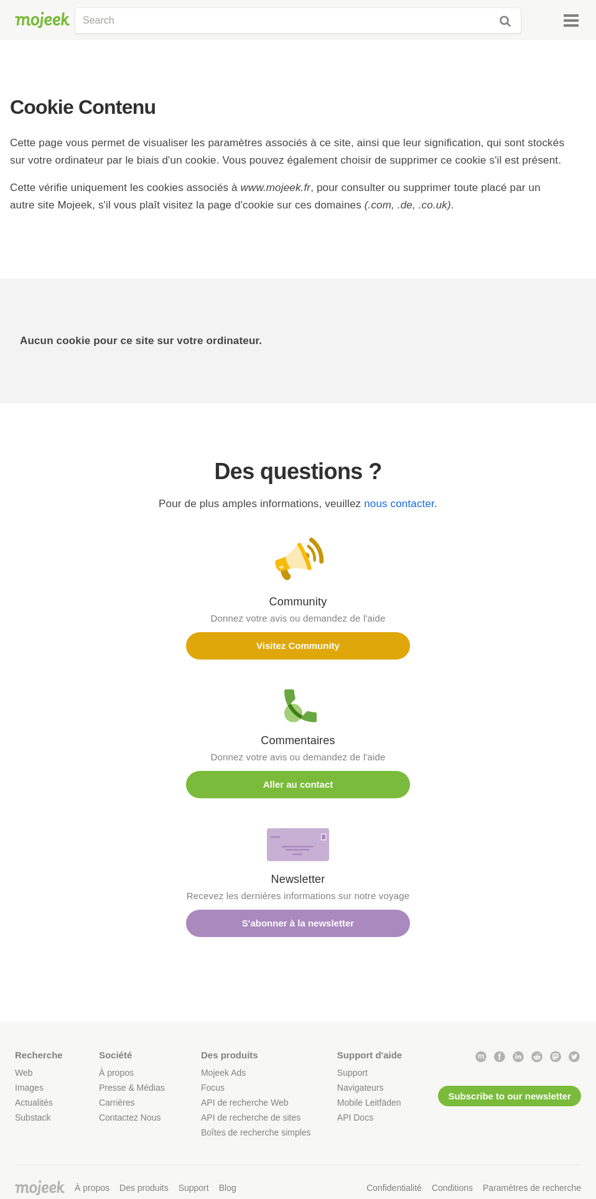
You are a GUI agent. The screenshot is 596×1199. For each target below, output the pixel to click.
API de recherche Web (245, 1103)
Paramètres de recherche (532, 1188)
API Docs (355, 1117)
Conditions (452, 1188)
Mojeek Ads (223, 1073)
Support (352, 1073)
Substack (33, 1117)
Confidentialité (394, 1188)
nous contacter (399, 504)
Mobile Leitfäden (369, 1103)
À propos (116, 1073)
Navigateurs (360, 1088)
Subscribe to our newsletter (509, 1096)
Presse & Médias (132, 1088)
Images (29, 1088)
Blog (227, 1188)
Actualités (34, 1103)
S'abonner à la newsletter (298, 923)
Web (24, 1073)
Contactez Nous (130, 1117)
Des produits (144, 1188)
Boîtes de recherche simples (256, 1132)
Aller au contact (298, 784)
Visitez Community (298, 645)
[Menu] (571, 20)
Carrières (117, 1103)
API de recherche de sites (250, 1117)
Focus (213, 1088)
